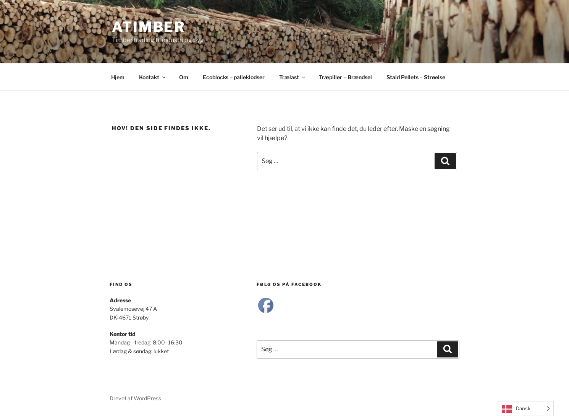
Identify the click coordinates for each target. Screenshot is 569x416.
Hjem (117, 77)
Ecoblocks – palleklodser (234, 77)
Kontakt (152, 77)
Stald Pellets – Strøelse (415, 77)
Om (183, 77)
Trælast (292, 77)
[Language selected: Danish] (526, 408)
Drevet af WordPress (135, 398)
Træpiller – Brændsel (345, 77)
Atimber (148, 26)
